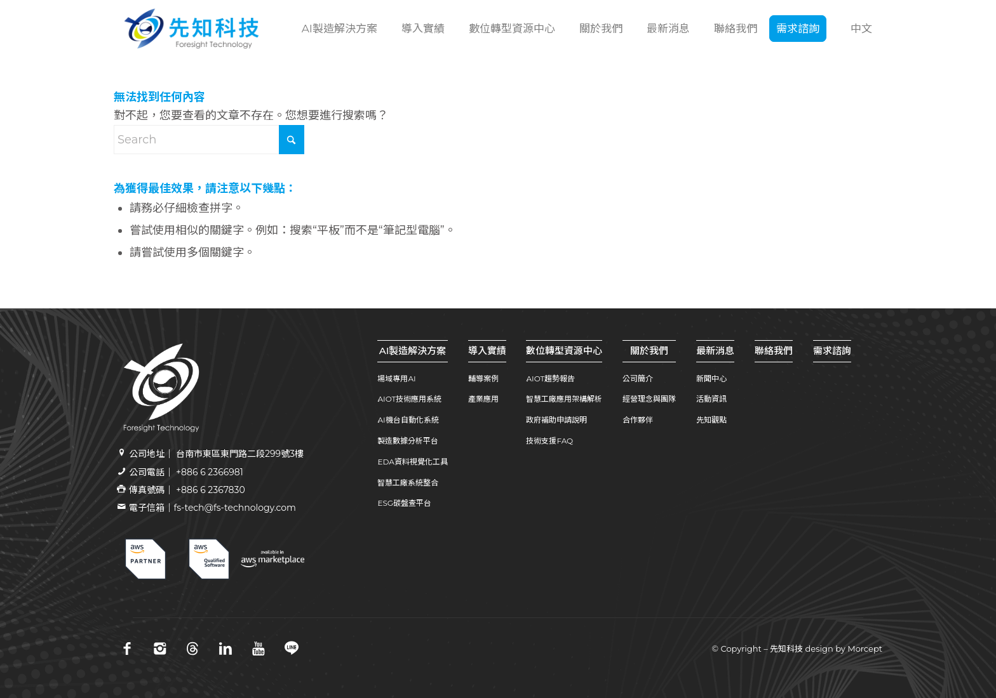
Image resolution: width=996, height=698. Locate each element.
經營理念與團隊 (649, 399)
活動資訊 (711, 399)
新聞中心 (711, 378)
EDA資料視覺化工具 (412, 461)
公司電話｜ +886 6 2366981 (186, 472)
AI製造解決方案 (413, 351)
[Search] (209, 139)
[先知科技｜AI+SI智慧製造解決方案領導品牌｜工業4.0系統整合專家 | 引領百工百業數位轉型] (191, 28)
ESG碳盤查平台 (404, 503)
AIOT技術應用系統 (409, 399)
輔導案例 (483, 378)
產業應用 (483, 399)
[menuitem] (337, 28)
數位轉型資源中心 (564, 351)
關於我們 (649, 351)
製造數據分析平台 (407, 440)
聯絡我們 (774, 351)
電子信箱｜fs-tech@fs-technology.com (212, 507)
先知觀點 (711, 420)
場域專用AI (396, 378)
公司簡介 (637, 378)
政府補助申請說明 (556, 420)
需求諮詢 (832, 351)
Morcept (864, 648)
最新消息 (715, 351)
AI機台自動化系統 (407, 420)
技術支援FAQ (549, 440)
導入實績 (487, 351)
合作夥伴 (637, 420)
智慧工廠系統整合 (407, 482)
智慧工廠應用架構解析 (564, 399)
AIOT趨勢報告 (550, 378)
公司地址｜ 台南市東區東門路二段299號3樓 (216, 453)
